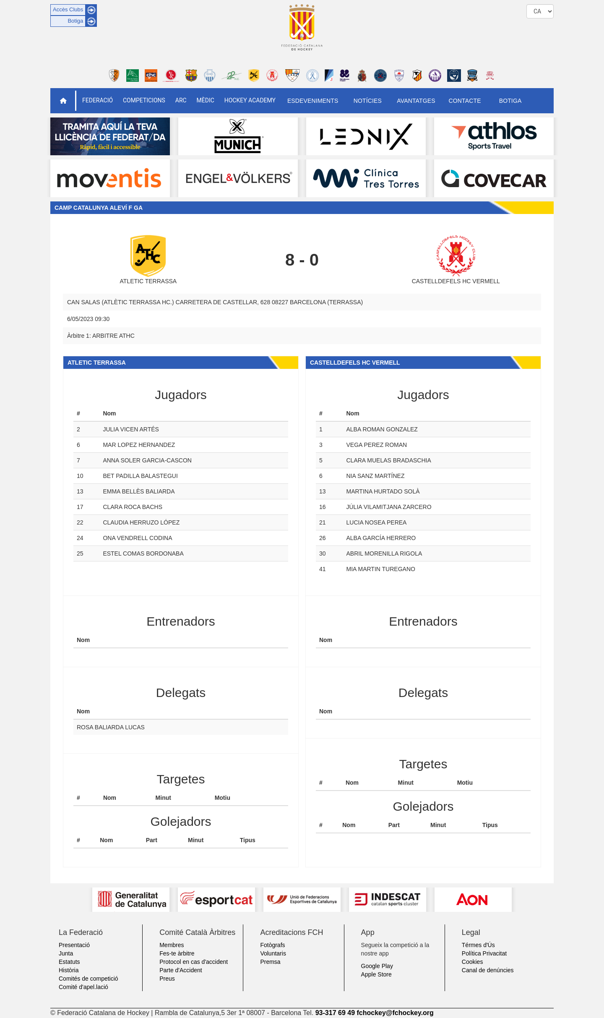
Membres (171, 945)
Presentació (74, 945)
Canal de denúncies (488, 970)
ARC (181, 100)
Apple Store (376, 974)
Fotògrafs (272, 945)
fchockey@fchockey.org (395, 1012)
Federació (97, 100)
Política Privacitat (484, 953)
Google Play (377, 966)
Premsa (270, 961)
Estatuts (69, 961)
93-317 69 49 (335, 1012)
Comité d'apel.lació (83, 987)
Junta (66, 953)
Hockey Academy (250, 100)
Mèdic (205, 100)
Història (68, 970)
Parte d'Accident (180, 970)
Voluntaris (273, 953)
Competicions (144, 100)
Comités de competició (88, 978)
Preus (167, 978)
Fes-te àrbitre (176, 953)
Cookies (472, 961)
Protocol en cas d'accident (193, 961)
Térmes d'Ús (478, 945)
